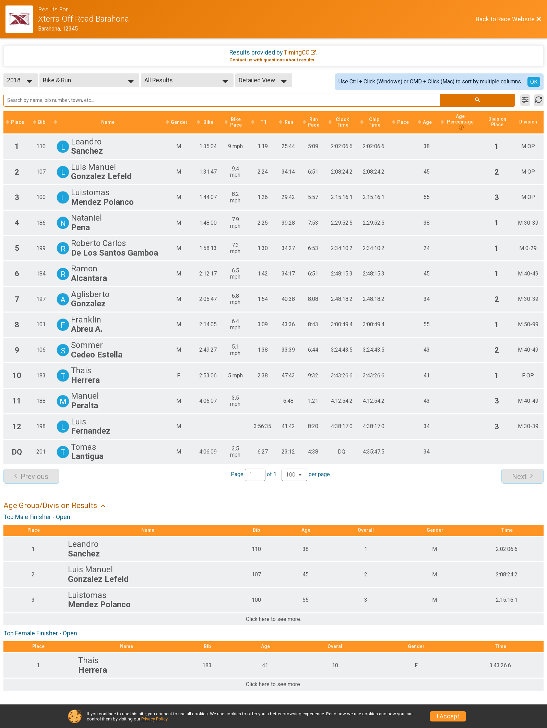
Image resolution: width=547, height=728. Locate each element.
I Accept (448, 716)
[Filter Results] (525, 100)
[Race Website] (21, 19)
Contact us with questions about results (271, 59)
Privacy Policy (154, 718)
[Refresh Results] (539, 100)
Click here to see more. (273, 620)
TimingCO (297, 52)
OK (533, 82)
